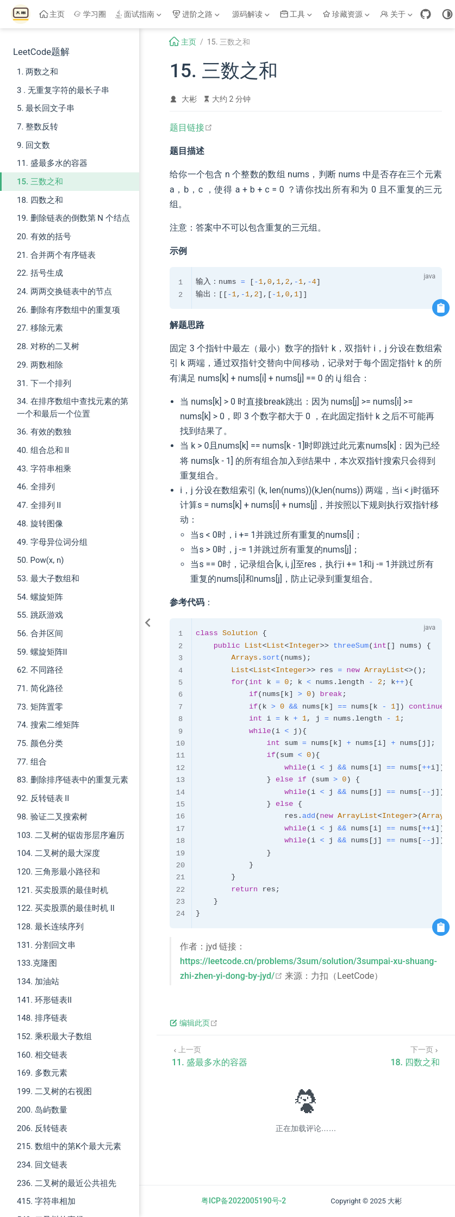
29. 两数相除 (40, 365)
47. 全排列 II (39, 505)
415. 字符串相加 (46, 1201)
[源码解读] (250, 14)
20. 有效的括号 (44, 236)
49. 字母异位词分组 (52, 542)
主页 (52, 14)
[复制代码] (441, 307)
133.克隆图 (37, 963)
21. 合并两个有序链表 (56, 255)
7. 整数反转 (37, 127)
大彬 (189, 99)
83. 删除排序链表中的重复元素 (72, 780)
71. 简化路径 (40, 688)
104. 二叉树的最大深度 (58, 853)
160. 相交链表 (42, 1055)
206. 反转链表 (42, 1128)
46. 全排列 (36, 487)
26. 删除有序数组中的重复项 (68, 310)
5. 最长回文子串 (45, 108)
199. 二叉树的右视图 (54, 1091)
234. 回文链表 (42, 1165)
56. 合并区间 (40, 633)
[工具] (297, 14)
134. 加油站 (38, 981)
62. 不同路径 (40, 670)
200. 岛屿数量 (42, 1110)
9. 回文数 (33, 145)
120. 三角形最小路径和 (58, 872)
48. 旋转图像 (40, 524)
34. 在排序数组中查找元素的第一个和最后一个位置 (72, 407)
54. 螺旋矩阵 (40, 597)
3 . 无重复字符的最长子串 (63, 90)
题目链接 (191, 127)
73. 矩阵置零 (40, 707)
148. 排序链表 (42, 1018)
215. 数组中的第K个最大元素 (69, 1146)
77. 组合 (32, 762)
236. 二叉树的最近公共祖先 (66, 1183)
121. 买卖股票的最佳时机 (62, 890)
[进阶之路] (196, 14)
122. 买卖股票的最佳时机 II (66, 908)
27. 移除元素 (40, 328)
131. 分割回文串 (46, 945)
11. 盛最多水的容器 (52, 163)
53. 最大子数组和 (48, 578)
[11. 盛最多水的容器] (210, 1055)
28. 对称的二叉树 (48, 346)
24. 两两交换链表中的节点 (64, 291)
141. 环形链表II (44, 1000)
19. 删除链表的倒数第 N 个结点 (73, 218)
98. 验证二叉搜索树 (52, 817)
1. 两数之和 (37, 72)
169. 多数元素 (42, 1073)
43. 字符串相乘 (44, 469)
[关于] (397, 14)
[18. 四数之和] (415, 1055)
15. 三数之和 (40, 182)
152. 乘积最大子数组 (54, 1036)
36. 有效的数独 (44, 432)
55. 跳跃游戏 (40, 615)
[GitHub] (425, 14)
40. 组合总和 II (43, 450)
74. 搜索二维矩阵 (48, 725)
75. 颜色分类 (40, 743)
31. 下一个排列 (44, 383)
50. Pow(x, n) (40, 560)
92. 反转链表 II (43, 798)
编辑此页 (194, 1023)
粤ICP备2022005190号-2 (243, 1200)
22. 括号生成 (40, 273)
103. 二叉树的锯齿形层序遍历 (70, 835)
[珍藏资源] (347, 14)
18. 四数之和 (40, 200)
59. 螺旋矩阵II (42, 652)
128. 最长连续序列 (50, 927)
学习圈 (89, 14)
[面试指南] (139, 14)
